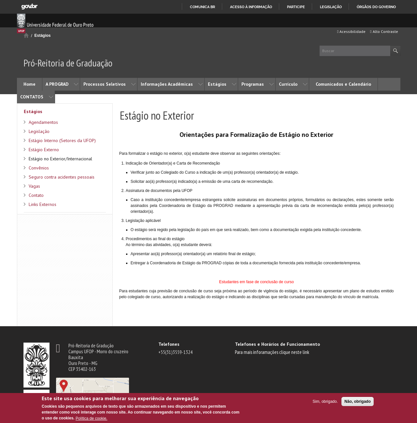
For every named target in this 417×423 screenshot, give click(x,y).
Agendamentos (43, 122)
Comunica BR (202, 7)
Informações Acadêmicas (167, 84)
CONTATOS (31, 97)
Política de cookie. (91, 418)
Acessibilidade (351, 31)
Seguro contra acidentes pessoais (61, 177)
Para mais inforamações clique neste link (272, 352)
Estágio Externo (44, 150)
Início (26, 35)
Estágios (43, 35)
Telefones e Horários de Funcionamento (277, 344)
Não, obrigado (357, 401)
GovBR (29, 7)
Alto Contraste (384, 31)
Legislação (331, 7)
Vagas (34, 186)
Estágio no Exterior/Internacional (60, 159)
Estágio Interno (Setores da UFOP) (62, 140)
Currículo (288, 84)
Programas (252, 84)
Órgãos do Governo (376, 7)
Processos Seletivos (104, 84)
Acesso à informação (251, 7)
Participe (296, 7)
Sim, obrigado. (325, 401)
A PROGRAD (57, 84)
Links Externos (42, 204)
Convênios (39, 168)
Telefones (169, 344)
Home (29, 84)
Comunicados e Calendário (343, 84)
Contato (36, 195)
